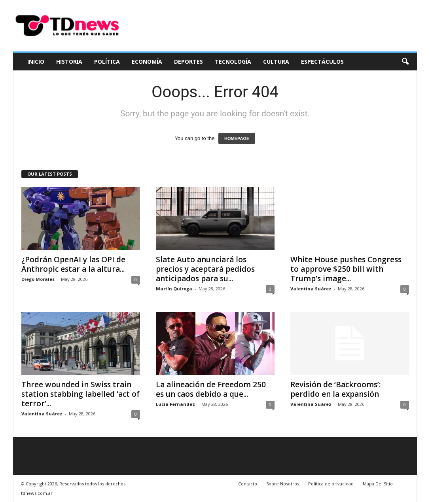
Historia (69, 61)
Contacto (247, 484)
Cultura (276, 61)
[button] (405, 61)
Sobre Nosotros (282, 484)
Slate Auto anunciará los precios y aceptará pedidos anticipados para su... (205, 269)
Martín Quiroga (174, 289)
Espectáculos (322, 61)
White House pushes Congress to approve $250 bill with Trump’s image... (346, 269)
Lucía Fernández (175, 404)
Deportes (188, 61)
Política (107, 61)
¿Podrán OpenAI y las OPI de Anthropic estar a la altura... (73, 264)
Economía (147, 61)
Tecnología (233, 61)
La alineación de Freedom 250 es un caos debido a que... (211, 389)
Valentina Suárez (310, 289)
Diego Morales (38, 279)
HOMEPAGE (236, 138)
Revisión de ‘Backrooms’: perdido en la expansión (335, 389)
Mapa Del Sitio (378, 484)
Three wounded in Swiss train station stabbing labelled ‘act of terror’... (80, 394)
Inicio (35, 61)
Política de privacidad (331, 484)
